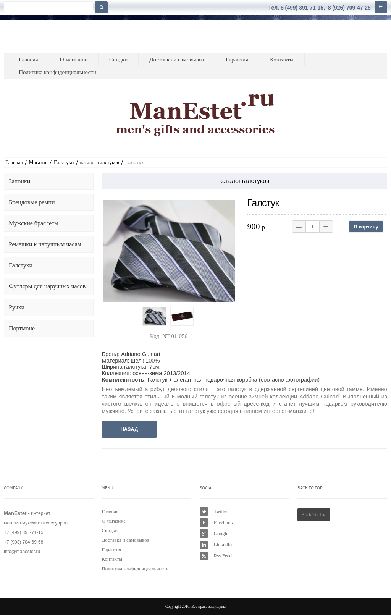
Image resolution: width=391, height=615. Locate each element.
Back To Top (313, 514)
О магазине (73, 60)
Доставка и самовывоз (176, 60)
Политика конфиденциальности (57, 72)
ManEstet (41, 36)
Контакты (282, 60)
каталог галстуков (100, 162)
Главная (28, 60)
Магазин (38, 162)
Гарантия (237, 60)
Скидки (118, 60)
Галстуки (64, 162)
